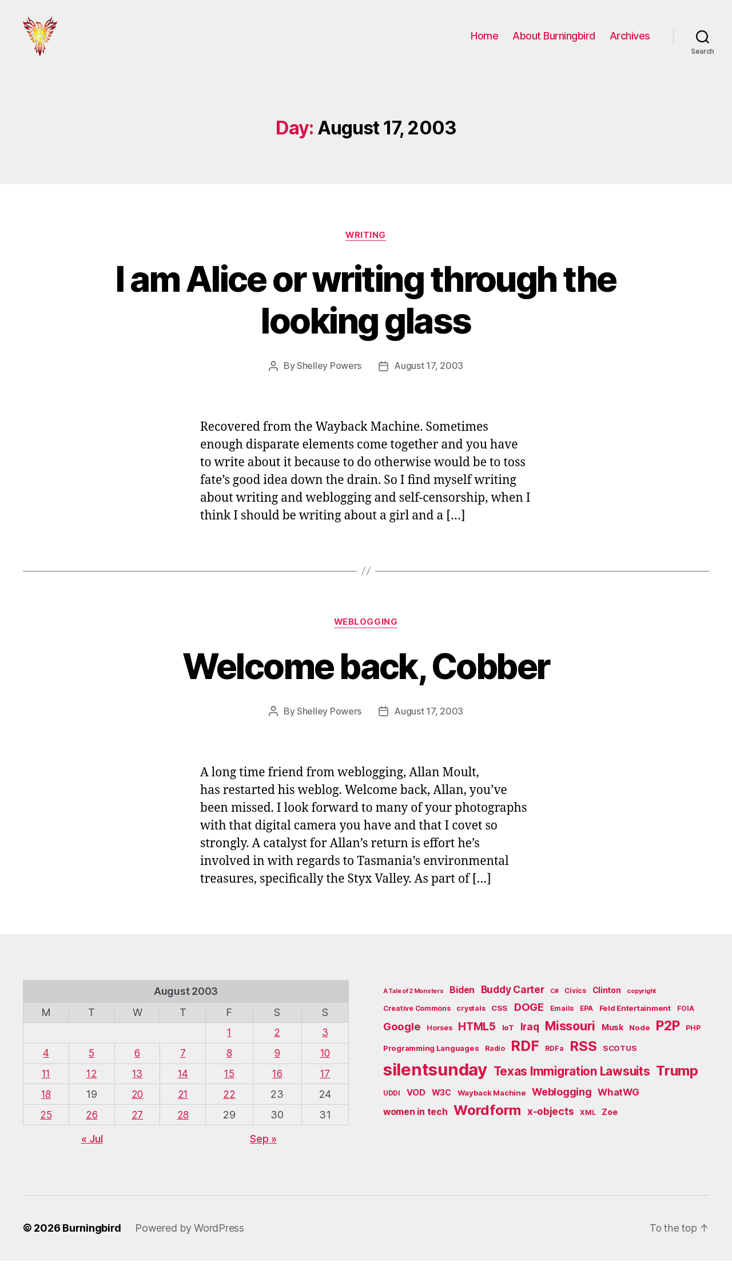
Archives (630, 41)
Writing (366, 246)
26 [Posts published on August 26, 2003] (92, 1124)
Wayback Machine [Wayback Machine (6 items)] (492, 1103)
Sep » (263, 1148)
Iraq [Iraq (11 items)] (529, 1037)
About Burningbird (553, 41)
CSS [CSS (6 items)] (499, 1019)
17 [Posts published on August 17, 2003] (325, 1084)
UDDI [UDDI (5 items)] (391, 1104)
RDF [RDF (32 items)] (525, 1057)
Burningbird (91, 1238)
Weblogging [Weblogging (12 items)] (561, 1103)
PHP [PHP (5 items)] (693, 1038)
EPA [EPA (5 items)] (586, 1019)
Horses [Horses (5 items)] (439, 1038)
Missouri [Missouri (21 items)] (570, 1036)
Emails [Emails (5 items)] (562, 1019)
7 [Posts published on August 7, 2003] (185, 1064)
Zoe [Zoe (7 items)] (609, 1123)
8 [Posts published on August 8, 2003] (231, 1064)
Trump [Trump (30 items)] (677, 1081)
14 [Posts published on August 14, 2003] (185, 1084)
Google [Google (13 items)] (401, 1037)
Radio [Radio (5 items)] (495, 1059)
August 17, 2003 (428, 377)
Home (484, 41)
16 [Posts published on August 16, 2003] (278, 1084)
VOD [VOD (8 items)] (416, 1103)
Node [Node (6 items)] (639, 1038)
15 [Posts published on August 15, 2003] (231, 1084)
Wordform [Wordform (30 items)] (487, 1121)
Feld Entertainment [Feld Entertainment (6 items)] (635, 1019)
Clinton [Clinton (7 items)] (606, 1001)
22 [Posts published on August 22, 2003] (231, 1104)
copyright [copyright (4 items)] (641, 1002)
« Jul (92, 1148)
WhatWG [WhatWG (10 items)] (618, 1103)
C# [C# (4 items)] (554, 1002)
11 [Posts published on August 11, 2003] (46, 1084)
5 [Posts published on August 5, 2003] (92, 1064)
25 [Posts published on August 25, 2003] (46, 1124)
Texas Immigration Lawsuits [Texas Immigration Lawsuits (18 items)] (572, 1082)
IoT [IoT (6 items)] (508, 1038)
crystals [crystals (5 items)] (470, 1019)
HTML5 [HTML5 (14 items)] (477, 1037)
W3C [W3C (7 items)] (441, 1103)
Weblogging (366, 634)
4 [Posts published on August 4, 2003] (46, 1064)
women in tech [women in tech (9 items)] (415, 1123)
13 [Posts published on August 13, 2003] (139, 1084)
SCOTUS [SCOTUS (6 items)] (619, 1059)
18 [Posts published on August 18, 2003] (46, 1104)
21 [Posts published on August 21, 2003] (185, 1104)
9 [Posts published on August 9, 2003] (278, 1064)
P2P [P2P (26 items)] (667, 1037)
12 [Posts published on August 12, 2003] (92, 1084)
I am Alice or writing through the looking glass (366, 311)
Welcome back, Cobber (366, 678)
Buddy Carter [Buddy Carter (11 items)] (512, 1000)
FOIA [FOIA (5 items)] (685, 1019)
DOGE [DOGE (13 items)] (529, 1018)
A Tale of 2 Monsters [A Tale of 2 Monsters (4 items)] (413, 1002)
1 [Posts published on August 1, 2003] (231, 1044)
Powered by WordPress (189, 1238)
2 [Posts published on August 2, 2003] (278, 1044)
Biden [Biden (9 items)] (462, 1000)
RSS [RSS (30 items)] (583, 1057)
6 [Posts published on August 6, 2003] (139, 1064)
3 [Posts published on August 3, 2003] (325, 1044)
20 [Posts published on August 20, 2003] (139, 1104)
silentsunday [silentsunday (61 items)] (435, 1080)
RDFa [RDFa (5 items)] (554, 1059)
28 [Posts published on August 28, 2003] (185, 1124)
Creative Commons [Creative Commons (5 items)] (417, 1019)
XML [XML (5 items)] (587, 1124)
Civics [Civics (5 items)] (575, 1001)
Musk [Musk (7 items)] (612, 1038)
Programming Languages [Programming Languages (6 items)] (431, 1059)
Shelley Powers (329, 377)
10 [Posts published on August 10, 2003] (325, 1064)
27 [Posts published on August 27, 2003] (139, 1124)
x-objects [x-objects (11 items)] (550, 1123)
